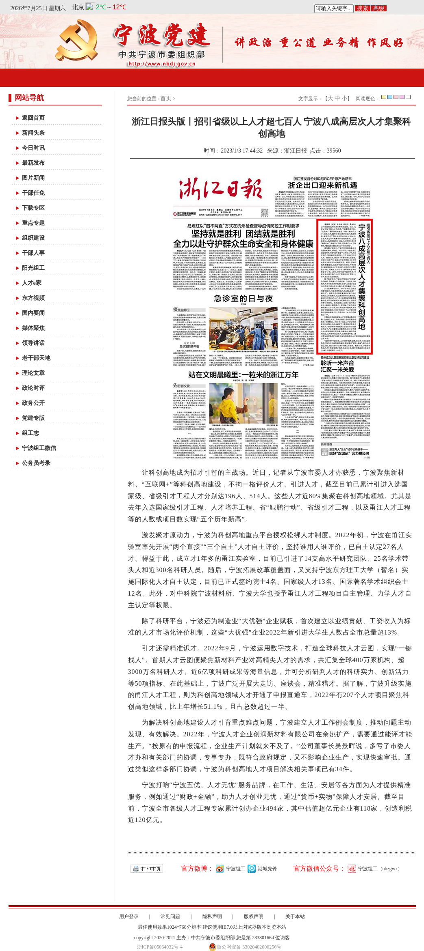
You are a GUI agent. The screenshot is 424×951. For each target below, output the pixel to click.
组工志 (30, 433)
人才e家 (31, 283)
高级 (379, 8)
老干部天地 (36, 358)
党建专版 (33, 418)
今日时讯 (33, 148)
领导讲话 (33, 343)
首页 (166, 98)
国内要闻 (33, 313)
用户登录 (129, 916)
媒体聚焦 (33, 328)
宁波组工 (230, 869)
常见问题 (170, 916)
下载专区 (33, 208)
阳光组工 (33, 268)
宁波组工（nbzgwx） (374, 869)
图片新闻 (33, 178)
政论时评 (33, 388)
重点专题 (33, 223)
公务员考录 (36, 463)
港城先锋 (261, 869)
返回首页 (33, 118)
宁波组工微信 (39, 448)
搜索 (362, 8)
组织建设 (33, 238)
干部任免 (33, 193)
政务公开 (33, 403)
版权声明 (253, 916)
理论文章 (33, 373)
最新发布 (33, 163)
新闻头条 (33, 133)
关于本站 (295, 916)
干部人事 (33, 253)
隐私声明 (212, 916)
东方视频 (33, 298)
